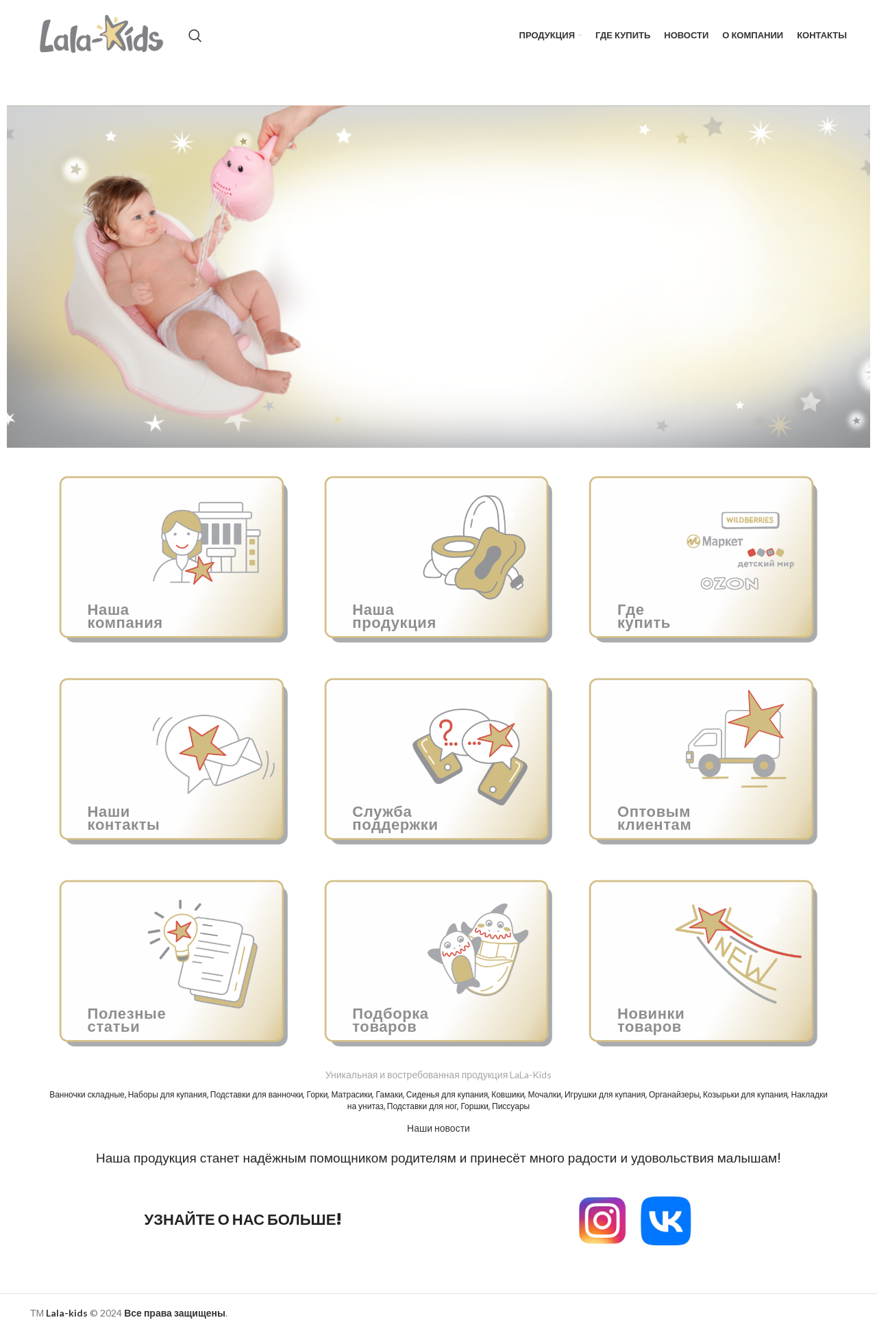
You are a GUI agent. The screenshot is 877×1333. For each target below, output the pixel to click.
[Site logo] (102, 34)
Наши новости (438, 1128)
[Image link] (602, 1219)
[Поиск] (195, 35)
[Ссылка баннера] (173, 555)
